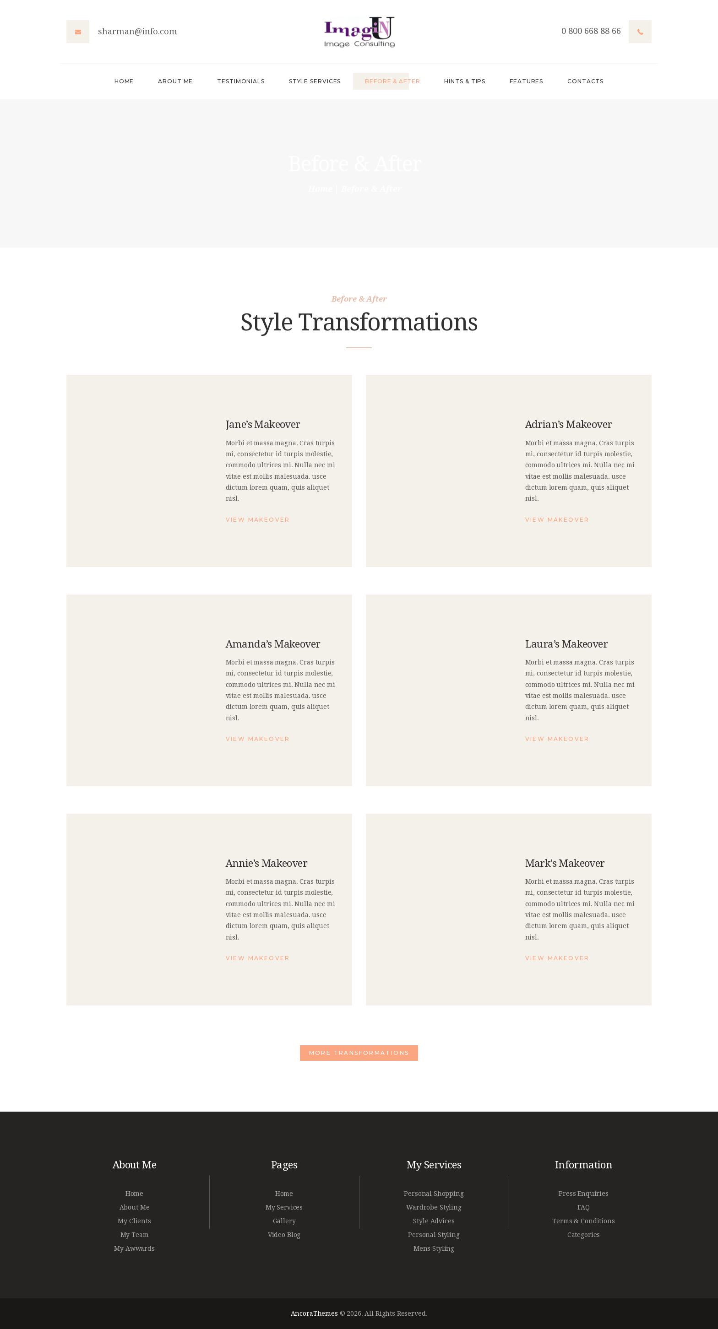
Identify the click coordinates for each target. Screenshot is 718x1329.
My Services (284, 1207)
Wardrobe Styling (434, 1207)
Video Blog (284, 1234)
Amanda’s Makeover (273, 644)
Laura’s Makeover (566, 644)
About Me (135, 1207)
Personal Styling (434, 1234)
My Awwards (134, 1248)
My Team (134, 1234)
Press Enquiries (584, 1193)
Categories (583, 1234)
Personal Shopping (433, 1193)
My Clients (134, 1221)
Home (320, 189)
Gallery (284, 1221)
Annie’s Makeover (266, 863)
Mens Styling (433, 1248)
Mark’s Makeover (565, 863)
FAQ (583, 1207)
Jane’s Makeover (263, 424)
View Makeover (258, 519)
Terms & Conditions (583, 1221)
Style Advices (433, 1221)
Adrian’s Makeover (568, 424)
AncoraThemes (314, 1313)
